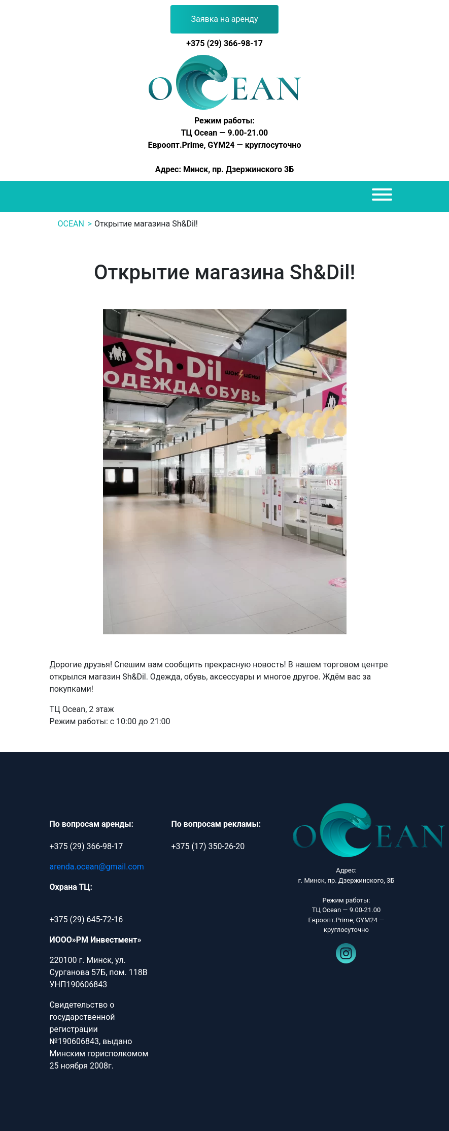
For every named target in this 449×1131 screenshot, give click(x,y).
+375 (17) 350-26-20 (208, 846)
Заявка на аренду (224, 19)
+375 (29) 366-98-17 (224, 43)
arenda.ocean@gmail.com (97, 866)
